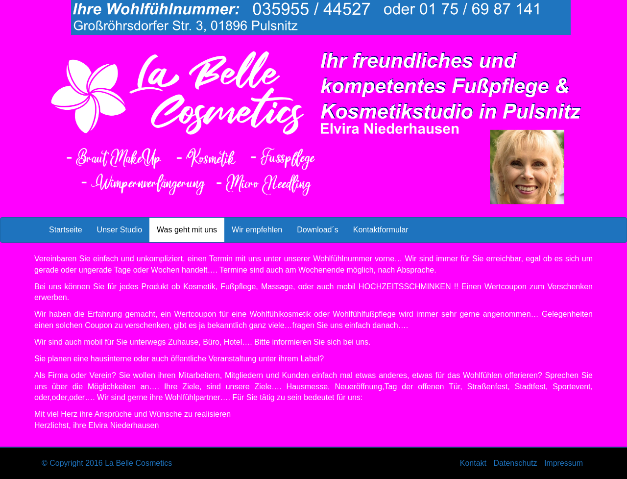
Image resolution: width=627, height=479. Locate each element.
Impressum (563, 463)
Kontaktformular (381, 230)
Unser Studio (120, 230)
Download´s (317, 230)
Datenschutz (515, 463)
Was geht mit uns (190, 229)
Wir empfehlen (257, 230)
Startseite (65, 230)
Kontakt (473, 463)
